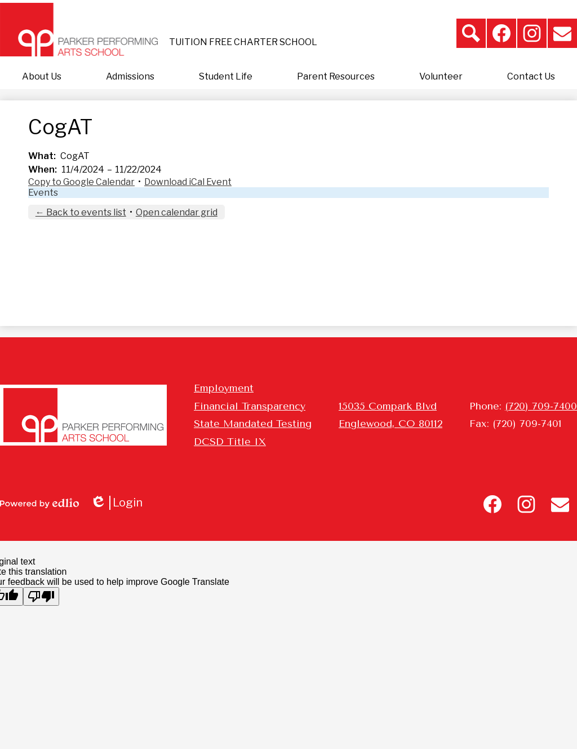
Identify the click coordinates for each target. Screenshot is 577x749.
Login (116, 503)
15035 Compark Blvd (388, 406)
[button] (41, 76)
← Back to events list (80, 212)
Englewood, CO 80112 (390, 423)
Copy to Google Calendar (81, 182)
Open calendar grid (177, 212)
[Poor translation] (41, 596)
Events (43, 192)
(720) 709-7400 (541, 406)
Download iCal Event (188, 182)
